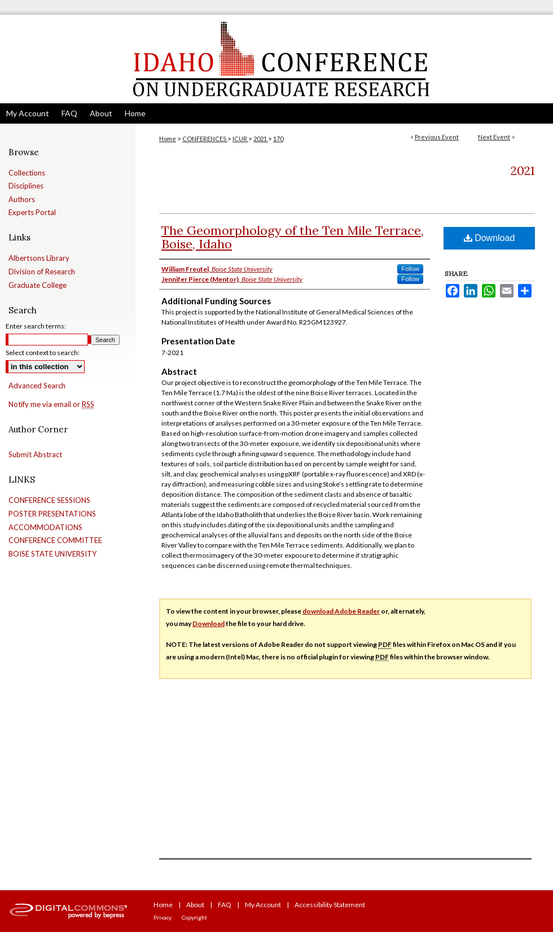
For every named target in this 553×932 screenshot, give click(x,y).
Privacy (162, 917)
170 (278, 138)
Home (167, 138)
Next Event (494, 137)
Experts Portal (32, 212)
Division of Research (41, 272)
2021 (260, 138)
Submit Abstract (35, 454)
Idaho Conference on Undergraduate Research (276, 59)
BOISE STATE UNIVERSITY (52, 554)
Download (489, 238)
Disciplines (25, 186)
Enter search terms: (36, 326)
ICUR (240, 138)
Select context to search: (43, 352)
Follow (410, 268)
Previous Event (437, 137)
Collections (26, 173)
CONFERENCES (204, 138)
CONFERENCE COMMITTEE (55, 540)
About (195, 904)
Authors (21, 199)
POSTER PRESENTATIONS (52, 514)
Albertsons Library (38, 258)
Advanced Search (36, 385)
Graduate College (37, 285)
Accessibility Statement (330, 904)
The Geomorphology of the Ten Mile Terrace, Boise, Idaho (292, 237)
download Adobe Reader (341, 611)
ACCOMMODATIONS (45, 527)
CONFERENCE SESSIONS (49, 500)
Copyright (194, 917)
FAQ (224, 904)
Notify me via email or (51, 404)
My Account (263, 904)
